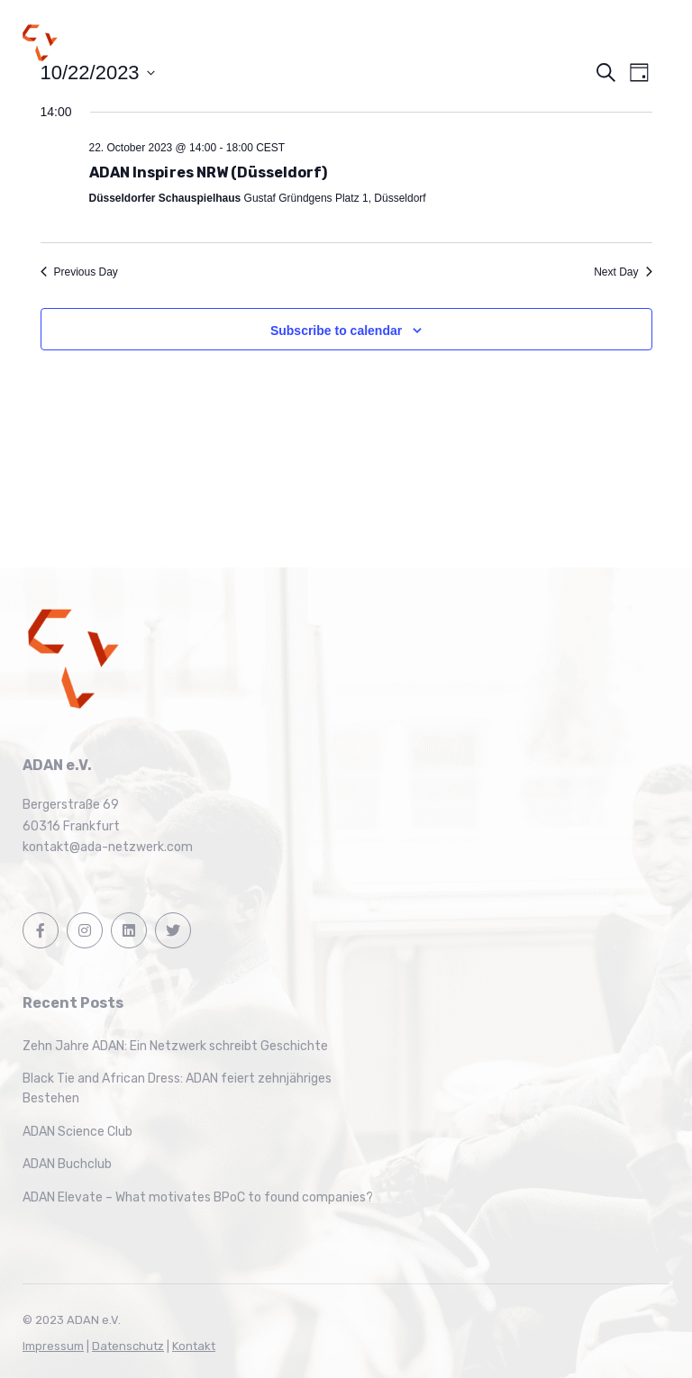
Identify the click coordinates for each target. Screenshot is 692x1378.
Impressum (53, 1346)
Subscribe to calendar (336, 330)
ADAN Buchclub (67, 1164)
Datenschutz (128, 1346)
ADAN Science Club (77, 1131)
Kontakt (193, 1346)
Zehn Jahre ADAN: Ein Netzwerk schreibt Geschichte (175, 1046)
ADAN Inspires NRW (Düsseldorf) (208, 172)
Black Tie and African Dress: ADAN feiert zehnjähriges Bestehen (177, 1088)
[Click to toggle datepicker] (98, 72)
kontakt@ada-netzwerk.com (108, 847)
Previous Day (79, 272)
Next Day (622, 272)
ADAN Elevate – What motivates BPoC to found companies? (198, 1197)
